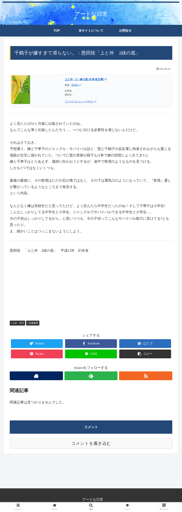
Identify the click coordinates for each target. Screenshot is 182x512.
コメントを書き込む (91, 443)
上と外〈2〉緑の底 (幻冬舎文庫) (86, 79)
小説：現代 (17, 323)
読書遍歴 (32, 323)
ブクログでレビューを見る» (80, 101)
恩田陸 (76, 85)
